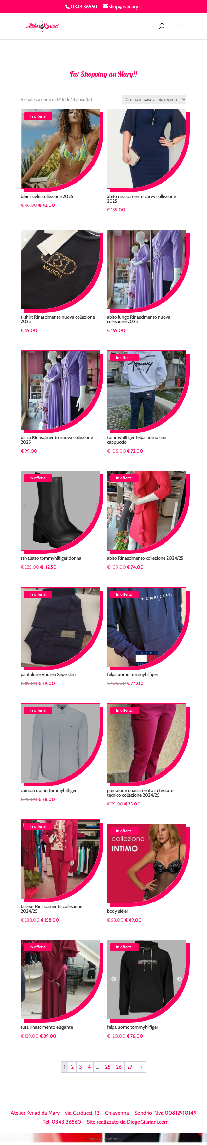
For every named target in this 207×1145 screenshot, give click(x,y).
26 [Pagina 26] (119, 1067)
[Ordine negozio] (154, 99)
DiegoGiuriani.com (148, 1122)
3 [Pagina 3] (80, 1067)
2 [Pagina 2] (72, 1067)
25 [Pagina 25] (108, 1067)
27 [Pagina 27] (129, 1067)
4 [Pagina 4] (89, 1067)
